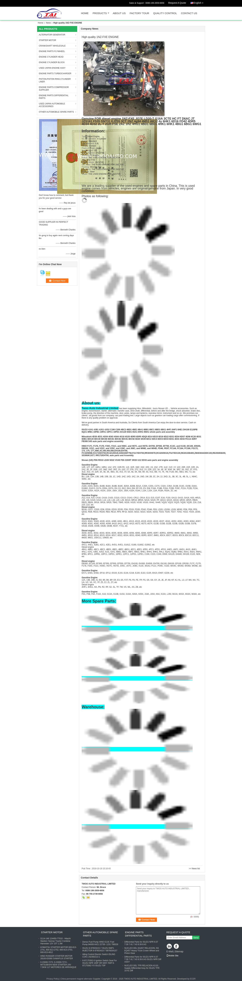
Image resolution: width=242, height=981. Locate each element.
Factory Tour (139, 13)
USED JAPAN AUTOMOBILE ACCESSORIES (52, 105)
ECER (192, 979)
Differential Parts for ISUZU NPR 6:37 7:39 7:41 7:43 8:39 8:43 (141, 943)
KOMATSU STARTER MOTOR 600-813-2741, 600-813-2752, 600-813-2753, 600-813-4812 (58, 949)
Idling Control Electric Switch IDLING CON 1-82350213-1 (98, 955)
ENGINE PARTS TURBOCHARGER (55, 73)
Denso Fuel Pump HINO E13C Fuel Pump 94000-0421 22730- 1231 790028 (100, 943)
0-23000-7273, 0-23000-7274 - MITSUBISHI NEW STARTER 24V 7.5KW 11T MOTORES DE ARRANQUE (58, 964)
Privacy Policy (52, 979)
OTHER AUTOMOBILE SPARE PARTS (56, 112)
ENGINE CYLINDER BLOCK (52, 62)
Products (100, 13)
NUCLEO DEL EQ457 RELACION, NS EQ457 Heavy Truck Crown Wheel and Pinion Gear (141, 950)
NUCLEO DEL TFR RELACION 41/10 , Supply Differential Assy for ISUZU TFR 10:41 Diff (141, 968)
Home (85, 13)
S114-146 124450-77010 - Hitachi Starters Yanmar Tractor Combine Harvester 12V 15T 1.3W (55, 941)
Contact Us (189, 13)
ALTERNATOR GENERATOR (52, 35)
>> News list (194, 868)
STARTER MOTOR (47, 40)
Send (195, 937)
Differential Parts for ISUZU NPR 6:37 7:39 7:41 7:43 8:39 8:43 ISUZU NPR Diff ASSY (142, 959)
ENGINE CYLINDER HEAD (51, 57)
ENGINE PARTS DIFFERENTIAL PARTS (54, 96)
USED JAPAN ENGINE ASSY (52, 68)
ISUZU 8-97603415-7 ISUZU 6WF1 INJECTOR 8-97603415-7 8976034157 (99, 949)
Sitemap (179, 951)
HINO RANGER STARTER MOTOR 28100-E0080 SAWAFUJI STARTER (56, 957)
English (199, 2)
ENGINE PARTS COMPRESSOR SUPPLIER (54, 88)
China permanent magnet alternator (76, 979)
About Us (119, 13)
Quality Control (165, 13)
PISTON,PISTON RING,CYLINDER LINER (55, 80)
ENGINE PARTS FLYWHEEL (52, 51)
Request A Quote (177, 3)
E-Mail (169, 951)
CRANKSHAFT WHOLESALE (52, 46)
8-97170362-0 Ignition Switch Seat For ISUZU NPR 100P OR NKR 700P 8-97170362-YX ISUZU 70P (99, 963)
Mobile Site (172, 955)
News (48, 23)
